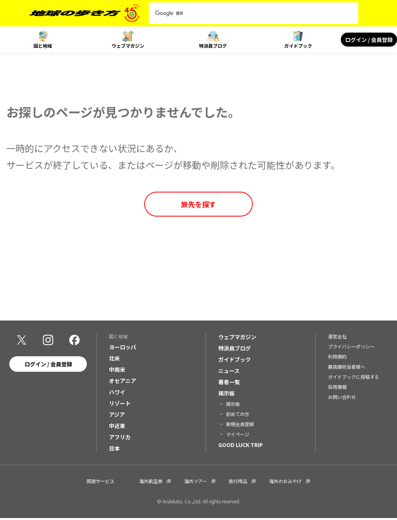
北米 (114, 360)
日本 (114, 450)
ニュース (229, 372)
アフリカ (120, 438)
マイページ (237, 435)
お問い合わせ (342, 398)
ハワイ (117, 393)
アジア (117, 416)
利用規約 (337, 358)
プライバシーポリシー (351, 348)
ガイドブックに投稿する (353, 378)
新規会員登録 (240, 425)
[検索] (246, 13)
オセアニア (122, 382)
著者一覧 (229, 383)
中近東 (117, 427)
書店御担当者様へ (346, 368)
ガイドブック (298, 45)
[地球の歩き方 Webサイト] (84, 13)
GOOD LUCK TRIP (240, 446)
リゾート (120, 405)
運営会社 (337, 338)
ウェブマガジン (128, 45)
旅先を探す (198, 204)
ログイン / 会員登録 (369, 39)
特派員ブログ (213, 45)
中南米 (117, 371)
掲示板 (226, 395)
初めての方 (237, 415)
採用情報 (337, 388)
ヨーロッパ (122, 348)
